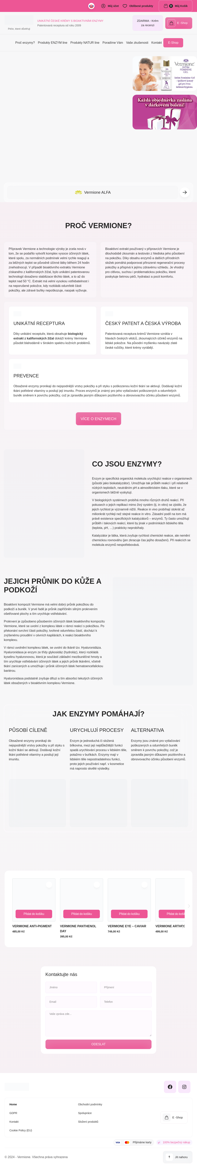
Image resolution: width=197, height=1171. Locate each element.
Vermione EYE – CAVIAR (127, 926)
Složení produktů (88, 1121)
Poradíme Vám (113, 42)
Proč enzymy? (25, 42)
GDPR (13, 1113)
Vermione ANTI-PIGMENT (32, 926)
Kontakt (156, 42)
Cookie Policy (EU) (20, 1130)
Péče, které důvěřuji (19, 28)
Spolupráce (85, 1113)
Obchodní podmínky (90, 1104)
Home (13, 1104)
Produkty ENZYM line (52, 42)
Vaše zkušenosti (137, 42)
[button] (185, 192)
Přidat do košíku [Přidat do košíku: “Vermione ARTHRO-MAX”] (177, 914)
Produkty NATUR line (84, 42)
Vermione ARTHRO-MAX (174, 926)
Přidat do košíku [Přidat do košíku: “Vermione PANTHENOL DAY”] (81, 914)
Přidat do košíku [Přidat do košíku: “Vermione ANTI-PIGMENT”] (33, 914)
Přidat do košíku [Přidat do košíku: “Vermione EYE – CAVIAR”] (129, 914)
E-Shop (173, 42)
